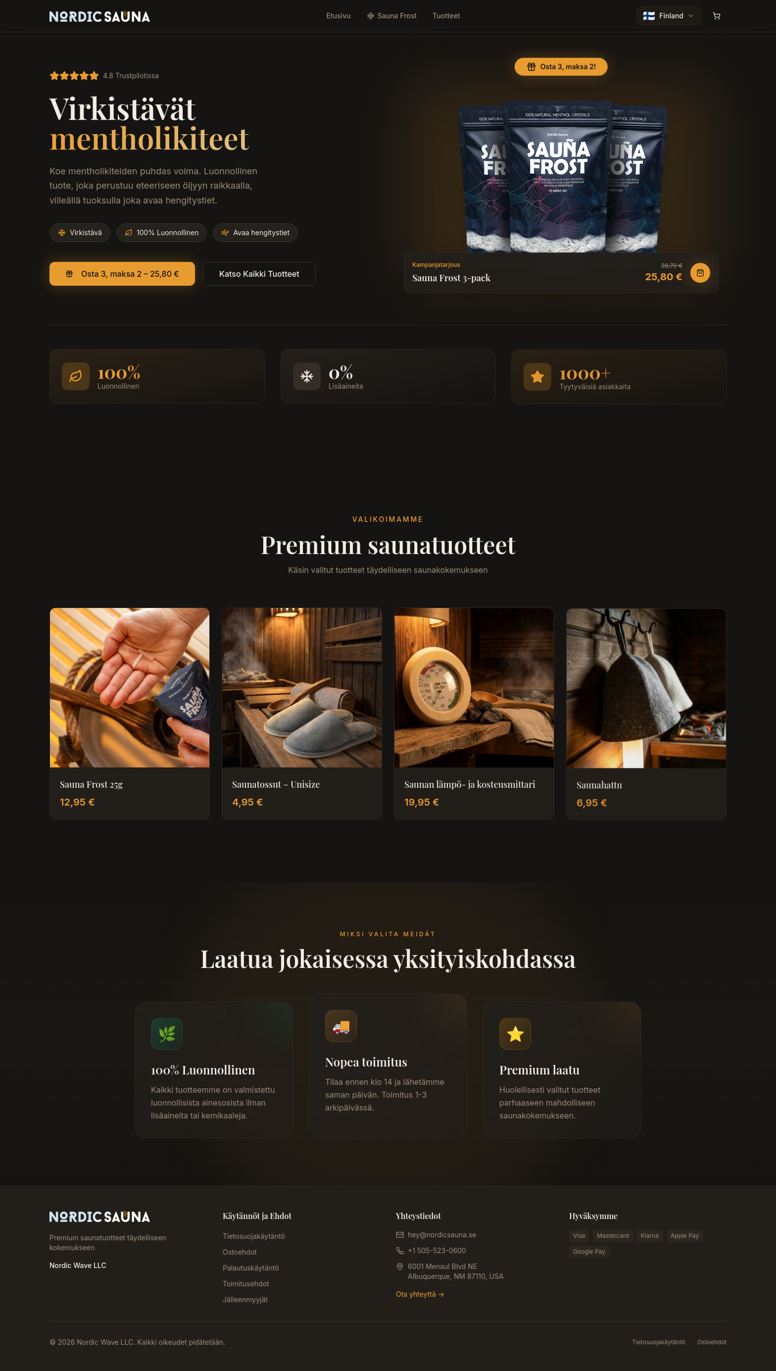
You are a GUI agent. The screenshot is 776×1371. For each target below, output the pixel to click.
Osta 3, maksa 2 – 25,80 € (122, 274)
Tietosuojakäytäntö (254, 1236)
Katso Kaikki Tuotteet (259, 274)
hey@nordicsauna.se (442, 1234)
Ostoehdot (240, 1252)
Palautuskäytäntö (251, 1268)
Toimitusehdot (246, 1283)
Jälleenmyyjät (245, 1299)
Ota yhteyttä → (420, 1294)
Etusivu (339, 15)
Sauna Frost (392, 15)
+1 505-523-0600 (437, 1250)
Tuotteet (446, 15)
